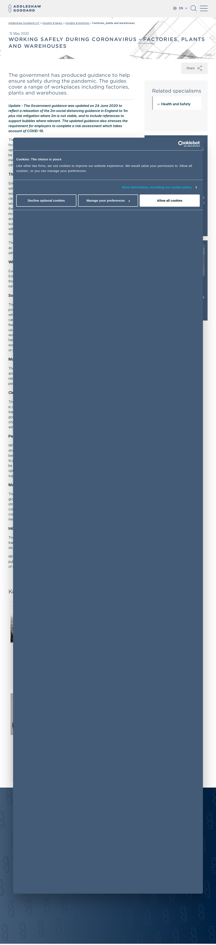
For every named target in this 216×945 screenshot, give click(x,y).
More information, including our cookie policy (157, 187)
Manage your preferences (108, 200)
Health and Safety (175, 104)
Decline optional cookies (46, 200)
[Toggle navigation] (204, 8)
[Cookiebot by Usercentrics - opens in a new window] (181, 144)
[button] (193, 10)
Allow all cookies (169, 200)
